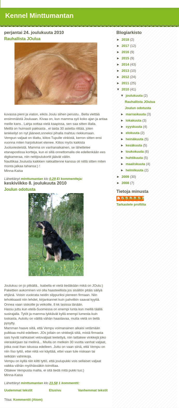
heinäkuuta (135, 139)
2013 (126, 71)
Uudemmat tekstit (18, 390)
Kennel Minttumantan (39, 15)
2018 (126, 39)
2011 (126, 83)
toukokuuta (135, 151)
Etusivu (55, 390)
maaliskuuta (136, 164)
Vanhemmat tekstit (93, 390)
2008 (126, 183)
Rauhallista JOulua (22, 39)
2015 (126, 58)
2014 (126, 64)
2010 (126, 89)
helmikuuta (135, 170)
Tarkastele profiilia (131, 204)
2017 (126, 46)
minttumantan (133, 198)
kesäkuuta (134, 145)
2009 (126, 177)
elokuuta (133, 133)
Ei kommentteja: (70, 179)
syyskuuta (134, 127)
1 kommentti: (69, 383)
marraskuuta (136, 114)
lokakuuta (134, 120)
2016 (126, 52)
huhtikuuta (135, 158)
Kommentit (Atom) (27, 400)
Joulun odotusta (19, 189)
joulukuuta (135, 95)
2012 (126, 77)
